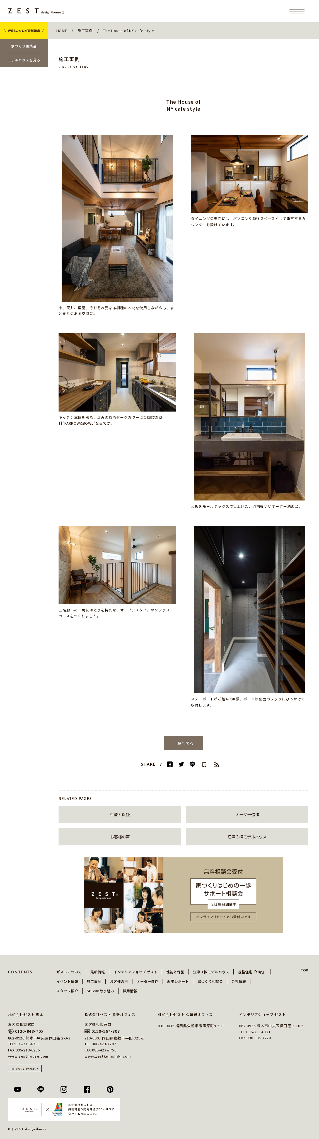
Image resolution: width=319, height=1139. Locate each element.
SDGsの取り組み (100, 990)
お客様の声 (120, 837)
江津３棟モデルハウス (247, 837)
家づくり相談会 (210, 981)
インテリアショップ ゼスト (135, 971)
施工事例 (94, 981)
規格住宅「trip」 (252, 971)
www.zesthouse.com (28, 1056)
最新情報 (97, 971)
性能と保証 (120, 814)
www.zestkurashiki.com (107, 1056)
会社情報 (238, 981)
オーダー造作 (247, 814)
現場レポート (178, 981)
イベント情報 (67, 981)
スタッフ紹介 (67, 990)
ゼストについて (69, 971)
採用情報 (130, 990)
